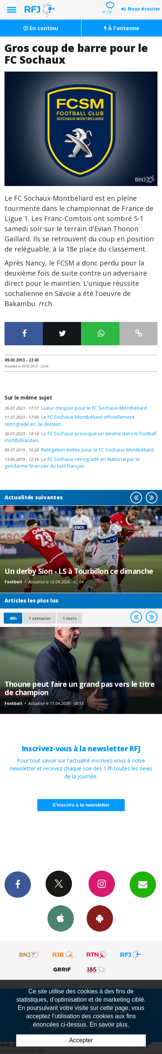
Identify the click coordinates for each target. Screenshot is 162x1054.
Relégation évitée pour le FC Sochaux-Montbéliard (79, 450)
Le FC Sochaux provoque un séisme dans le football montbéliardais (80, 437)
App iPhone (60, 918)
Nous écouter (144, 9)
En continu (40, 28)
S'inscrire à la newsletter (81, 805)
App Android (100, 918)
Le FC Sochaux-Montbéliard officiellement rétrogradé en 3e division (69, 420)
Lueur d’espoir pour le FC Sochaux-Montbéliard (76, 408)
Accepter (81, 1040)
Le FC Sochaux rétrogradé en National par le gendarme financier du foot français (72, 463)
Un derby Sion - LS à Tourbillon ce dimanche (79, 571)
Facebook (18, 884)
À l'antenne (121, 28)
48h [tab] (13, 618)
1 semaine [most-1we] (39, 618)
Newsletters (143, 884)
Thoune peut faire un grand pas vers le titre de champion (80, 688)
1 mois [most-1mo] (69, 618)
